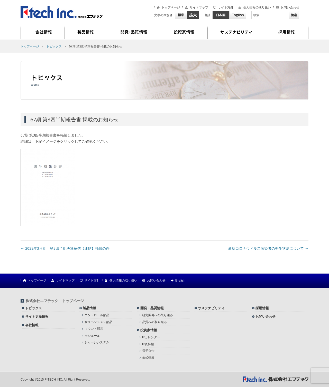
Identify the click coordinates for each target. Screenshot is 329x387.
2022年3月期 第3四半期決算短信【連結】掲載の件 (65, 248)
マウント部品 (94, 328)
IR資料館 (148, 344)
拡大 (193, 15)
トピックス (54, 46)
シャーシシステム (97, 342)
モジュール (92, 335)
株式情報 (148, 357)
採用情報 (286, 32)
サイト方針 (225, 7)
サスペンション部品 (98, 322)
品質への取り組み (154, 322)
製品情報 (86, 32)
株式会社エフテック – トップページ (55, 300)
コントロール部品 (97, 315)
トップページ (170, 7)
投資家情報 (184, 32)
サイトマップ (199, 7)
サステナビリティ (236, 32)
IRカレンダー (151, 337)
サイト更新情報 (37, 316)
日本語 (221, 15)
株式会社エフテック (62, 12)
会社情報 (43, 32)
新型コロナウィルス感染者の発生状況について (268, 248)
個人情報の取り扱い (257, 7)
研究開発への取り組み (157, 315)
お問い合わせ (290, 7)
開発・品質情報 (134, 32)
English (237, 15)
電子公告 (148, 351)
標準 (181, 15)
